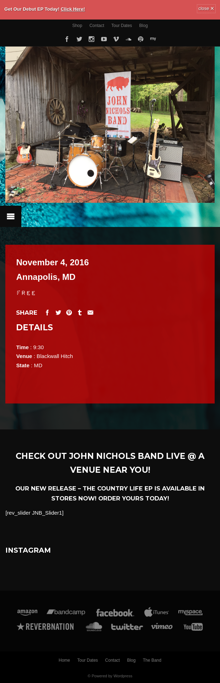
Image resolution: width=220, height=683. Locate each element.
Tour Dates (121, 25)
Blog (143, 25)
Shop (77, 25)
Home (64, 660)
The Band (152, 660)
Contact (96, 25)
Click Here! (73, 9)
